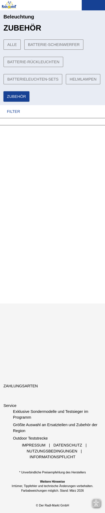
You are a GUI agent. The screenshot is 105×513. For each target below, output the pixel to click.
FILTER (10, 111)
